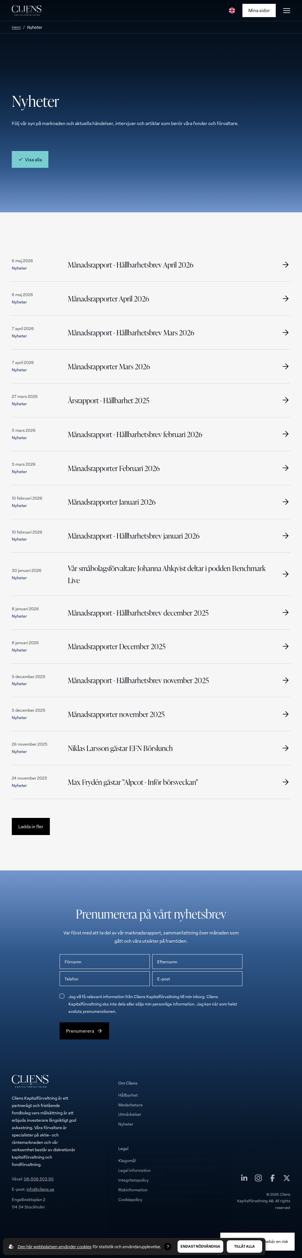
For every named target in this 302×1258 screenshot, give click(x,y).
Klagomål (127, 1160)
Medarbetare (130, 1105)
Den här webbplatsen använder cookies (54, 1246)
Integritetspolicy (133, 1180)
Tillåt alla (244, 1246)
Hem (16, 27)
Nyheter (125, 1124)
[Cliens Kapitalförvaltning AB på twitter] (286, 1179)
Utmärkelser (129, 1114)
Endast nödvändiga (200, 1246)
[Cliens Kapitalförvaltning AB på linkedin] (244, 1179)
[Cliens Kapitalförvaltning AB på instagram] (258, 1179)
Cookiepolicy (130, 1199)
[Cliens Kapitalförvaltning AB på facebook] (272, 1179)
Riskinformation (132, 1190)
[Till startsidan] (26, 10)
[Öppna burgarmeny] (286, 10)
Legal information (134, 1170)
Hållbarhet (128, 1095)
